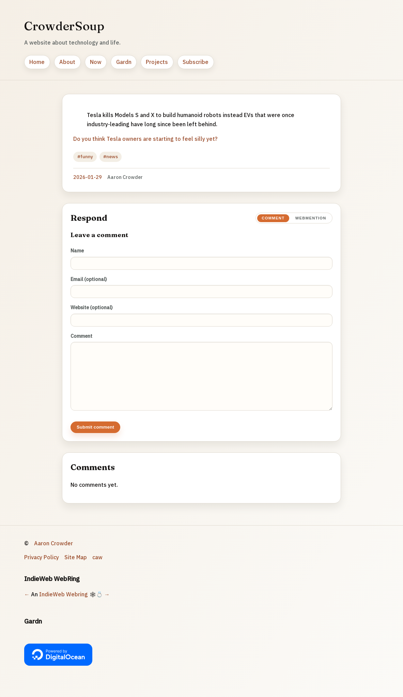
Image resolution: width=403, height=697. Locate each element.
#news (110, 156)
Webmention (310, 218)
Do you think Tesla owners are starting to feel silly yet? (145, 138)
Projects (157, 62)
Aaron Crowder (53, 550)
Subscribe (195, 62)
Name (77, 250)
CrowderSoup (64, 25)
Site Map (75, 564)
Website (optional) (92, 307)
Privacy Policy (41, 564)
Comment (273, 218)
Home (37, 62)
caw (97, 564)
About (67, 62)
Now (96, 62)
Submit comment (95, 433)
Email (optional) (89, 279)
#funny (85, 156)
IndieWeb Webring (63, 601)
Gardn (123, 62)
